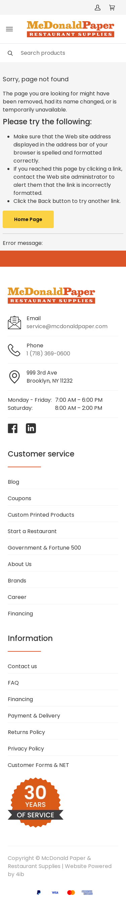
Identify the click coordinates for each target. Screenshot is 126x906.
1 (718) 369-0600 (48, 353)
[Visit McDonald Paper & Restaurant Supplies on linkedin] (31, 428)
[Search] (63, 53)
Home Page (28, 219)
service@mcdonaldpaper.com (67, 326)
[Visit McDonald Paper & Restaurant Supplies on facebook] (13, 428)
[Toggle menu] (9, 29)
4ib (20, 874)
